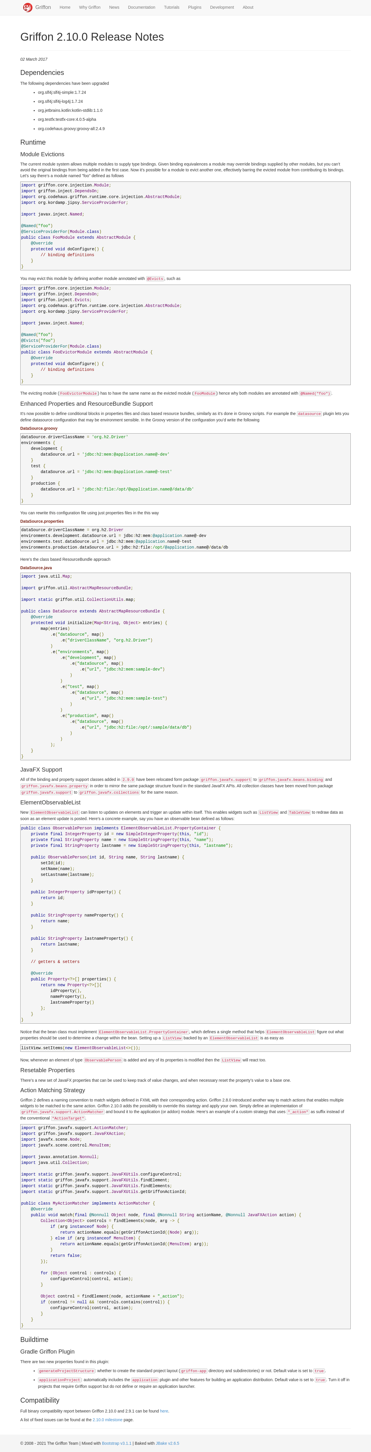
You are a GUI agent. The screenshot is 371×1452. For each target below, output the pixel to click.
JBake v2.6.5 (167, 1443)
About (248, 7)
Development (222, 7)
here (164, 1411)
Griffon (43, 7)
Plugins (194, 7)
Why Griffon (90, 7)
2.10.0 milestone (108, 1419)
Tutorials (171, 7)
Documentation (141, 7)
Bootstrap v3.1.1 (117, 1443)
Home (65, 7)
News (114, 7)
